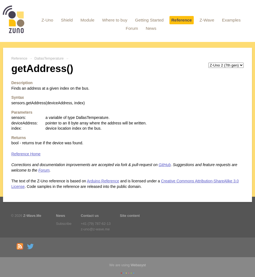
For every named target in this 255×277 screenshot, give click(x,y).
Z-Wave (207, 20)
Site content (130, 216)
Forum (132, 28)
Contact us (90, 216)
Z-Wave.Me (32, 216)
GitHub (165, 165)
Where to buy (115, 20)
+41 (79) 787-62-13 (96, 224)
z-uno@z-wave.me (95, 229)
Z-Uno (47, 20)
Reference (181, 20)
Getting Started (149, 20)
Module (87, 20)
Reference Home (26, 154)
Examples (231, 20)
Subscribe (63, 224)
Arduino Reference (103, 181)
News (151, 28)
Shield (67, 20)
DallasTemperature (49, 58)
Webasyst (138, 265)
